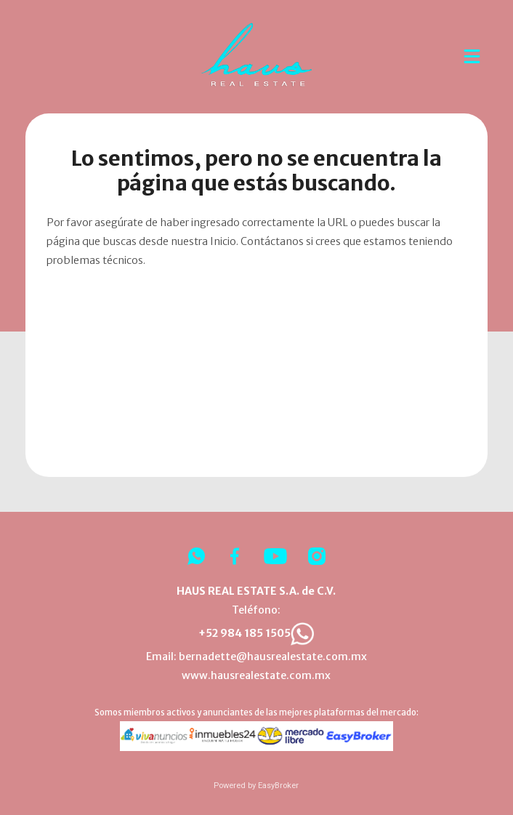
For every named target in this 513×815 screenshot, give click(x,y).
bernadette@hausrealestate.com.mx (273, 656)
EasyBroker (278, 785)
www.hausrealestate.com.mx (256, 675)
